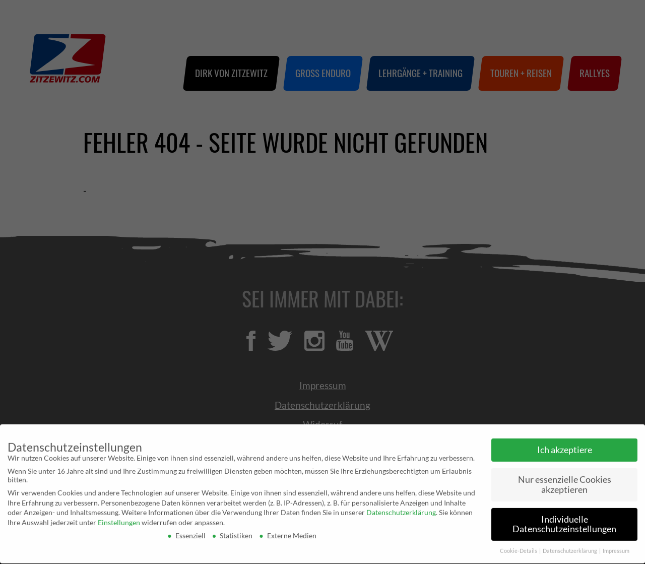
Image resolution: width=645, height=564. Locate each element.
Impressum (616, 548)
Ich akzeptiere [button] (564, 447)
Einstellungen (119, 519)
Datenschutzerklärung (401, 510)
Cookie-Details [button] (519, 548)
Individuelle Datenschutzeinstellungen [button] (564, 521)
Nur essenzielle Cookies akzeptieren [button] (564, 482)
